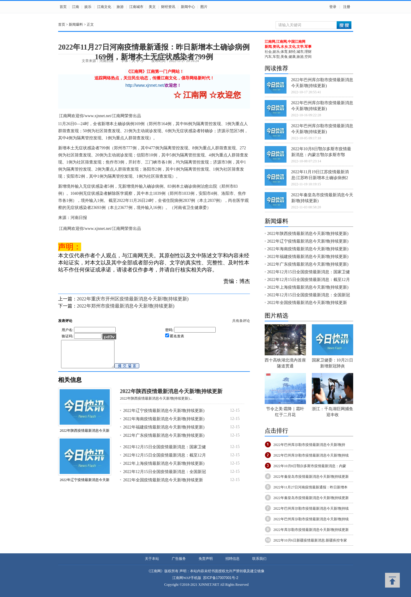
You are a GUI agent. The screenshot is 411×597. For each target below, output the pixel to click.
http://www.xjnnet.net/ (145, 85)
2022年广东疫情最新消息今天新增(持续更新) (163, 441)
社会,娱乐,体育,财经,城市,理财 (288, 52)
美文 (152, 7)
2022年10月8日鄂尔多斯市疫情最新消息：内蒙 (310, 466)
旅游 (120, 7)
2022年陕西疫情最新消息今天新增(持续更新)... (156, 404)
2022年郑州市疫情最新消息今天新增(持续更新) (126, 305)
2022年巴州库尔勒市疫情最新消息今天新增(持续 (311, 455)
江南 (75, 7)
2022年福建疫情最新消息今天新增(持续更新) (163, 432)
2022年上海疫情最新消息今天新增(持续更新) (163, 469)
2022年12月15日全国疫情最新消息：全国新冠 (164, 477)
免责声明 (206, 559)
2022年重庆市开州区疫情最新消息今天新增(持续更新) (133, 298)
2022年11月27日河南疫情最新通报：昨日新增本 (311, 487)
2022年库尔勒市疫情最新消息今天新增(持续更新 (311, 530)
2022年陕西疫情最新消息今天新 (84, 436)
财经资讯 (168, 7)
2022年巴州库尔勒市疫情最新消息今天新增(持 (309, 445)
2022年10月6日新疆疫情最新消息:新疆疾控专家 (310, 540)
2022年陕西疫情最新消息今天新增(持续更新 (171, 397)
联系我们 (259, 559)
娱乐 (87, 7)
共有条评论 (241, 321)
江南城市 (136, 7)
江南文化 (104, 7)
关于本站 (152, 559)
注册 (346, 7)
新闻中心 (188, 7)
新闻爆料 (76, 24)
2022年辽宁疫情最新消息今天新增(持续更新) (163, 416)
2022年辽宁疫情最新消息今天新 (84, 485)
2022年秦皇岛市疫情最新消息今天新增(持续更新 (311, 477)
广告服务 (179, 559)
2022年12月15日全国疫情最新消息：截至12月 (164, 460)
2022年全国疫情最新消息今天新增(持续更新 (163, 485)
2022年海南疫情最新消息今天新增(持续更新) (163, 424)
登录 (332, 7)
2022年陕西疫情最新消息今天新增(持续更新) (307, 233)
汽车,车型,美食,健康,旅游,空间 (288, 57)
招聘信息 (232, 559)
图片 (203, 7)
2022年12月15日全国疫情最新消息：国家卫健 (164, 452)
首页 (63, 7)
